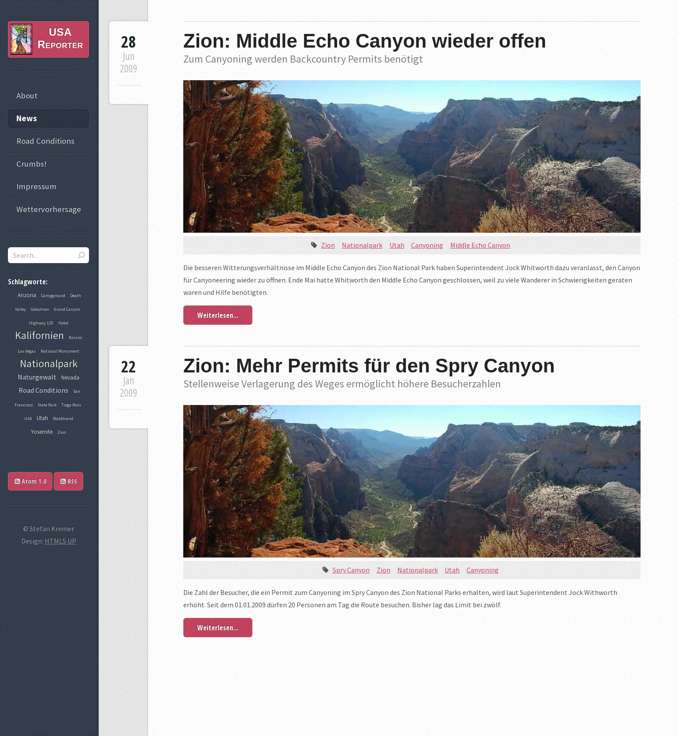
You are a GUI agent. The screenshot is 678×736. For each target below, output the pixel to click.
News (26, 118)
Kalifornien (39, 335)
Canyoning (427, 245)
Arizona (27, 295)
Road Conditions (45, 141)
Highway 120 (41, 323)
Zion (328, 245)
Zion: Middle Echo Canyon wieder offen (364, 41)
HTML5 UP (60, 540)
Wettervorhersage (48, 209)
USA (28, 418)
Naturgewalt (37, 376)
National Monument (60, 351)
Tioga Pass (71, 405)
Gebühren (40, 309)
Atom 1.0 (30, 481)
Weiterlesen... (217, 315)
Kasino (75, 337)
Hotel (63, 323)
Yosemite (41, 431)
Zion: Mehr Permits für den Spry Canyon (369, 365)
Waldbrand (63, 418)
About (26, 95)
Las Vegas (27, 351)
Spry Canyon (351, 569)
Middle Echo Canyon (480, 245)
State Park (46, 405)
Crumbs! (31, 164)
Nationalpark (362, 245)
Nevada (70, 377)
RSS (68, 481)
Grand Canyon (67, 309)
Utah (396, 245)
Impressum (36, 186)
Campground (53, 295)
